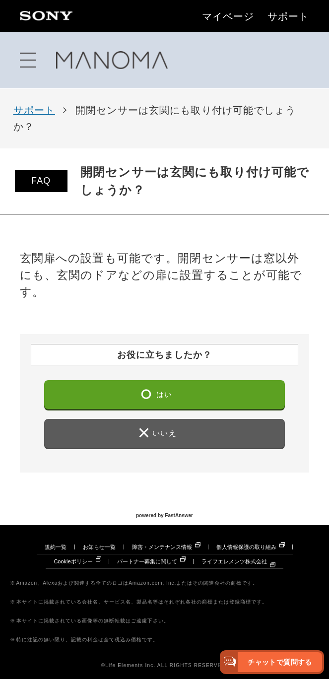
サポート (288, 17)
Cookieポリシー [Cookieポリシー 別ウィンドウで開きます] (73, 561)
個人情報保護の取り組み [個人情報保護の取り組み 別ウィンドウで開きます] (246, 547)
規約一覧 (55, 547)
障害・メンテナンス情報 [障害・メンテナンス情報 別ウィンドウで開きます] (162, 547)
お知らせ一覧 (99, 547)
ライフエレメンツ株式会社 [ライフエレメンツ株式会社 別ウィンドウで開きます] (234, 561)
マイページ (228, 17)
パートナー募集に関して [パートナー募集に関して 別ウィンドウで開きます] (147, 561)
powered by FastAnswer (164, 515)
